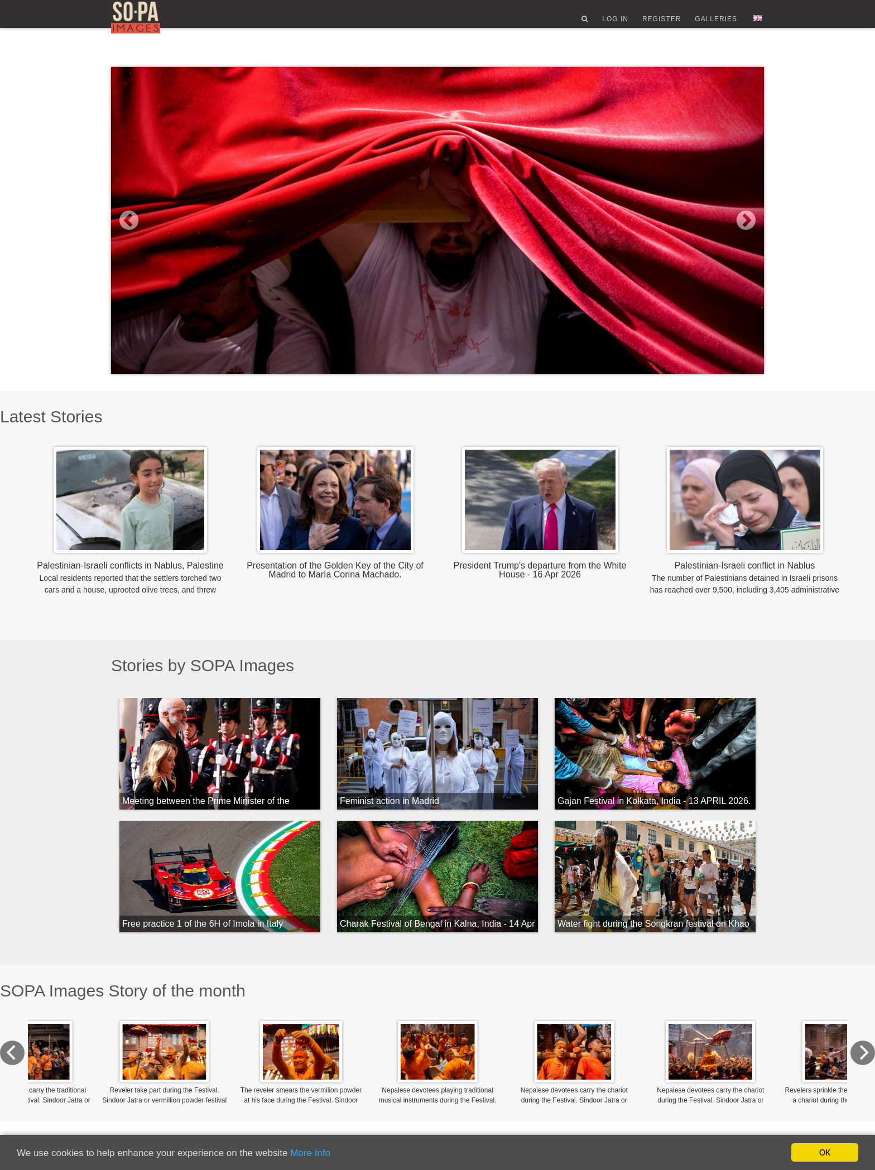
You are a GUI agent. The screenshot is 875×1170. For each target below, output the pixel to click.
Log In (615, 24)
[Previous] (123, 1053)
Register (661, 24)
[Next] (751, 1053)
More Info (310, 1153)
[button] (160, 220)
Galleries (716, 24)
